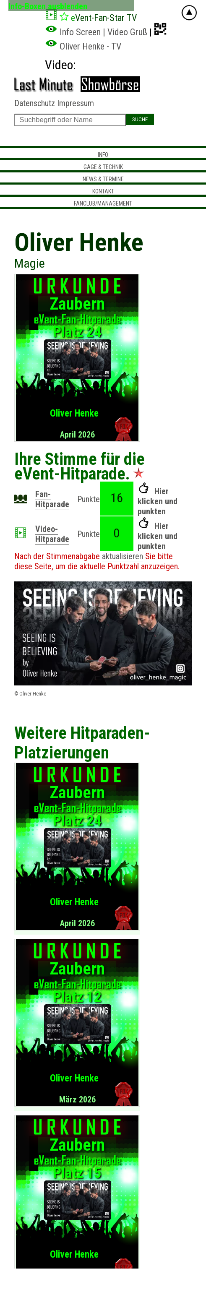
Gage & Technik (103, 167)
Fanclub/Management (103, 203)
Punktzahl (123, 566)
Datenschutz (34, 103)
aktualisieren (122, 556)
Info (103, 154)
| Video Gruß (125, 32)
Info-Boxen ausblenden (47, 6)
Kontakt (103, 191)
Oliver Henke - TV (83, 46)
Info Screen (73, 32)
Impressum (75, 103)
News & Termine (103, 179)
